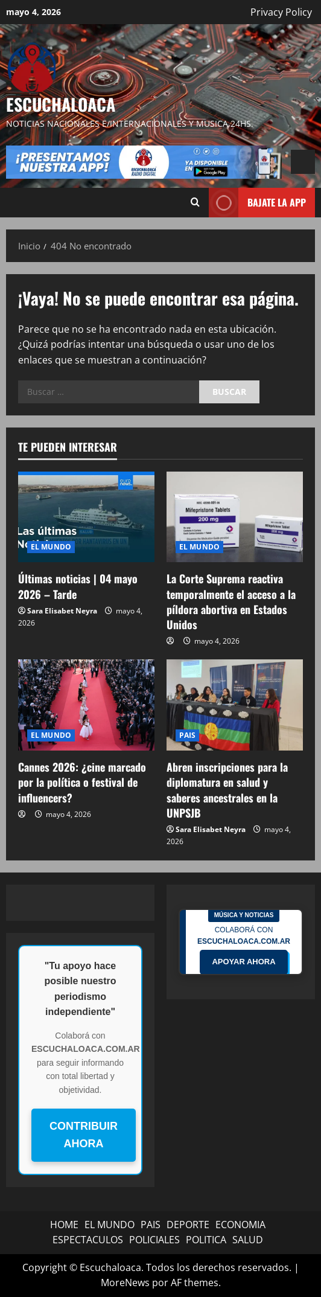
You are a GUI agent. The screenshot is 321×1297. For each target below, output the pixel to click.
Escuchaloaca (60, 104)
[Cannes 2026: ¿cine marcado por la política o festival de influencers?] (86, 705)
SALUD (247, 1239)
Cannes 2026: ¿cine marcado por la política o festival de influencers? (82, 782)
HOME (64, 1224)
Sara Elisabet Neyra (62, 611)
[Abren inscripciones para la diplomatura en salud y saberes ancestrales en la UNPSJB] (235, 705)
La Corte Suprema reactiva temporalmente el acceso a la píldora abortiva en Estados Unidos (231, 601)
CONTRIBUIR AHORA (83, 1135)
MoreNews (125, 1282)
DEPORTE (188, 1224)
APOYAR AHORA (243, 961)
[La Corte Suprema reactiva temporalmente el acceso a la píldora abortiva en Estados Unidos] (235, 517)
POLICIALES (154, 1239)
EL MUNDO (51, 547)
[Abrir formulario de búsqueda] (195, 202)
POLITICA (206, 1239)
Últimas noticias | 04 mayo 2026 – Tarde (78, 586)
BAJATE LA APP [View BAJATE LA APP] (257, 202)
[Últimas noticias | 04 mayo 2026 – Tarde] (86, 517)
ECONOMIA (240, 1224)
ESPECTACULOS (87, 1239)
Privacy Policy (281, 12)
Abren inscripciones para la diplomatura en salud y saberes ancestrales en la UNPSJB (227, 790)
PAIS (187, 735)
